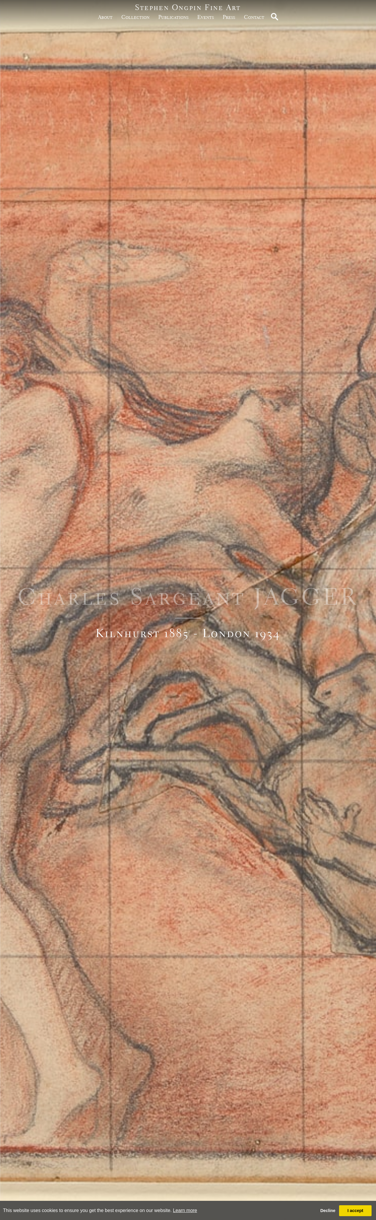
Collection (135, 17)
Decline (327, 1210)
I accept (355, 1210)
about (105, 17)
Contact (254, 17)
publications (173, 17)
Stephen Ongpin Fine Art (188, 7)
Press (229, 17)
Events (205, 17)
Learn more (185, 1210)
